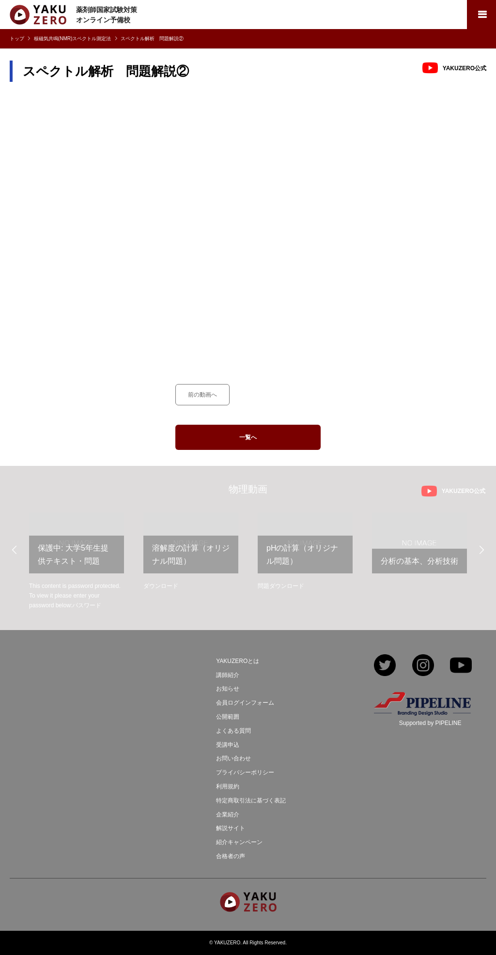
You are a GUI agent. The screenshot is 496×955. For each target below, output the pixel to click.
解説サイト (230, 828)
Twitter (385, 666)
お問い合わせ (233, 758)
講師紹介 (227, 675)
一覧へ (248, 437)
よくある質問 (233, 730)
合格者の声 (230, 856)
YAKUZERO (227, 942)
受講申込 (227, 744)
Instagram (423, 666)
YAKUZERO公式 (464, 68)
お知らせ (227, 688)
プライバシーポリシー (245, 772)
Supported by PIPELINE (430, 723)
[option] (76, 561)
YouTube (461, 666)
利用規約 (227, 786)
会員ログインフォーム (245, 702)
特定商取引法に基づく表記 (251, 800)
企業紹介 (227, 814)
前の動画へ (202, 394)
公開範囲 (227, 716)
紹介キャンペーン (239, 842)
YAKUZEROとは (237, 661)
